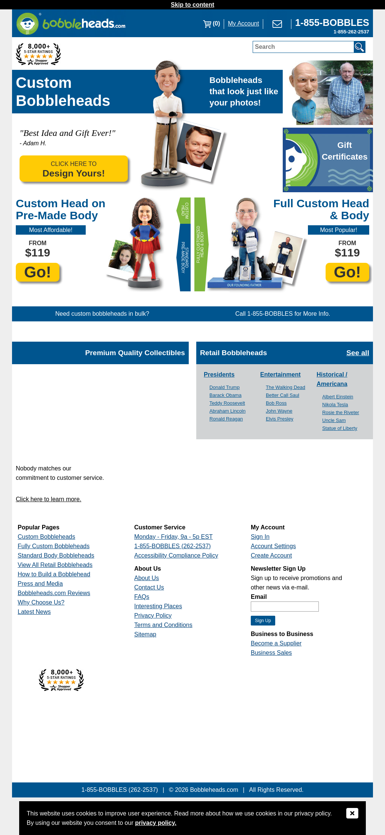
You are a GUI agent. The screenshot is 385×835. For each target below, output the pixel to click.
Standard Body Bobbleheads (56, 555)
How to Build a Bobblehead (54, 574)
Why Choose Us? (41, 602)
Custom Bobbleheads (46, 537)
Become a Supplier (276, 643)
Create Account (271, 555)
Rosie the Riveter (340, 412)
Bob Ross (276, 403)
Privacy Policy (153, 615)
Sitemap (145, 634)
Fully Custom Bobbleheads (53, 546)
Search (265, 47)
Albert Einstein (337, 396)
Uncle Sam (334, 420)
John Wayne (279, 411)
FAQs (141, 597)
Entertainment (280, 374)
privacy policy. (155, 823)
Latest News (34, 612)
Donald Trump (224, 387)
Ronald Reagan (226, 419)
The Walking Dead (285, 387)
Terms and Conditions (163, 625)
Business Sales (271, 653)
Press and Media (40, 583)
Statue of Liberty (339, 428)
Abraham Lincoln (227, 411)
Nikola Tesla (335, 404)
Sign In (260, 537)
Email (259, 597)
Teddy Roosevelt (227, 403)
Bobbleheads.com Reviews (54, 593)
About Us (146, 578)
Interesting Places (158, 606)
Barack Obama (225, 395)
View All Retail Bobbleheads (55, 565)
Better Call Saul (282, 395)
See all (357, 353)
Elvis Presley (279, 419)
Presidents (219, 374)
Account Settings (273, 546)
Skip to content (192, 5)
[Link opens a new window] (332, 23)
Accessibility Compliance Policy (176, 555)
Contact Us (149, 587)
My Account (243, 23)
